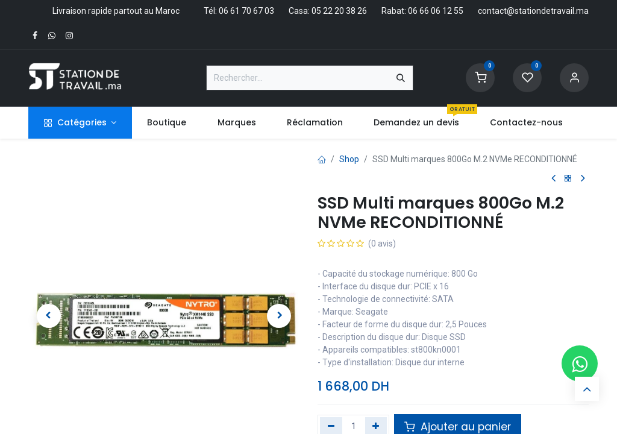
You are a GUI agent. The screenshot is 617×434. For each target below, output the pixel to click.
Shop (349, 159)
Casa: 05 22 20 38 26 (328, 11)
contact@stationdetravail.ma (533, 11)
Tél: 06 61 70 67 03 (239, 11)
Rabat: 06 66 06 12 (416, 11)
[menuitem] (167, 123)
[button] (48, 316)
